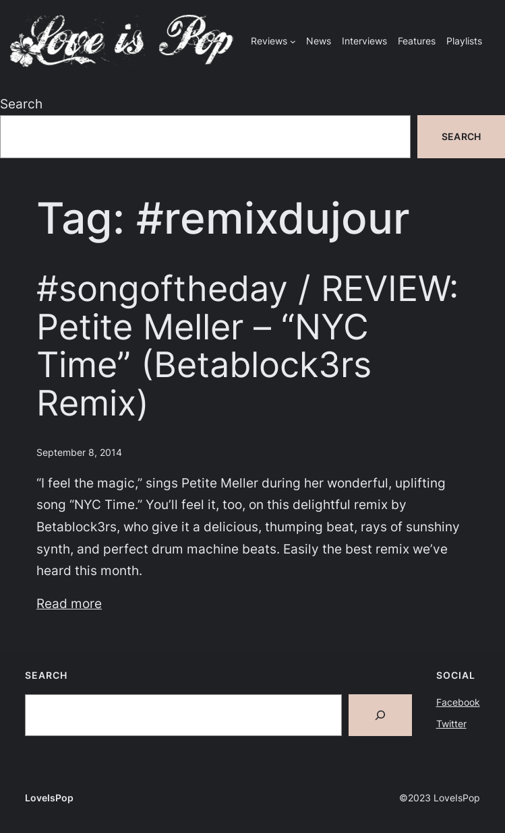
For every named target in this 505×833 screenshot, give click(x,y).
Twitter (451, 723)
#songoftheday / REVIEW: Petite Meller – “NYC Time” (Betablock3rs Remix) (247, 345)
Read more (69, 603)
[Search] (380, 715)
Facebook (458, 702)
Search (21, 104)
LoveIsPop (49, 797)
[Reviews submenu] (293, 41)
